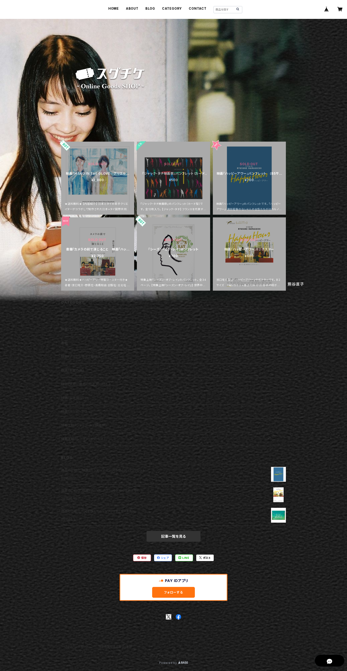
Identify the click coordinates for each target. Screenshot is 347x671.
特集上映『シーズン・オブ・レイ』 (83, 439)
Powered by (173, 662)
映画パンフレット (73, 329)
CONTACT (198, 8)
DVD (64, 315)
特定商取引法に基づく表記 (115, 646)
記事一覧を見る (173, 536)
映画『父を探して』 (74, 398)
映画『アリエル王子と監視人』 (82, 357)
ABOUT (132, 8)
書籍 (64, 343)
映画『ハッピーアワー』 (77, 411)
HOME (113, 8)
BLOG (150, 8)
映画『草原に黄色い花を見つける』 (85, 384)
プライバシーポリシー (78, 646)
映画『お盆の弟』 (72, 370)
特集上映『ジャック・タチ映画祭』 (84, 425)
